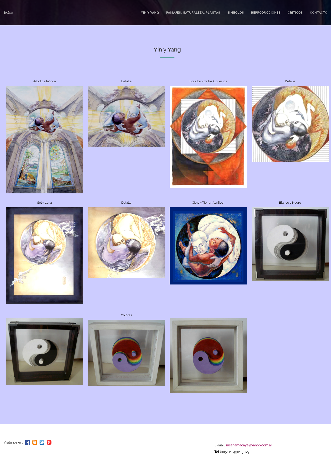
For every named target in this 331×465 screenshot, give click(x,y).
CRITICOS (295, 12)
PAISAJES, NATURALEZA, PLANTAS (193, 12)
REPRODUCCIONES (266, 12)
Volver (8, 12)
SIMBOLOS (235, 12)
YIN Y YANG (150, 12)
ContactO (318, 12)
